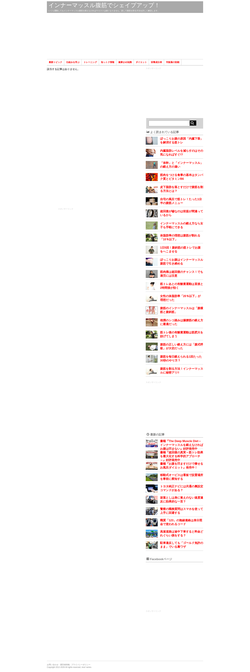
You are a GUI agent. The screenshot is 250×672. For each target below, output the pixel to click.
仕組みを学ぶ (73, 62)
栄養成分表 (156, 62)
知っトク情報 (107, 62)
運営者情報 (65, 665)
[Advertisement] (125, 36)
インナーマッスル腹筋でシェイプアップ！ (104, 5)
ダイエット (141, 62)
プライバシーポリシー (80, 665)
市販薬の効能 (172, 62)
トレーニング (90, 62)
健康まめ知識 (125, 62)
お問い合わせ (52, 665)
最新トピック (55, 62)
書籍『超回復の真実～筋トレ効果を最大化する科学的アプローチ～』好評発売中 (181, 456)
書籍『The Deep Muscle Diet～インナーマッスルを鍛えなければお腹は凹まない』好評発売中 (181, 445)
